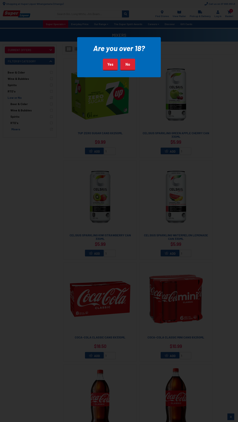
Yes (110, 64)
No (128, 64)
